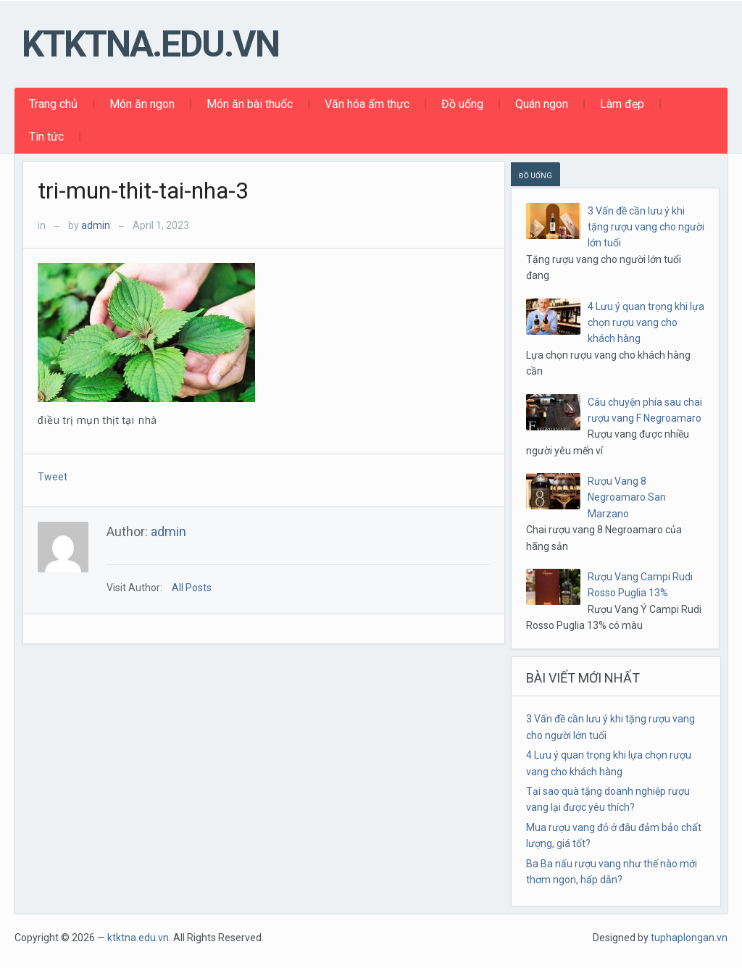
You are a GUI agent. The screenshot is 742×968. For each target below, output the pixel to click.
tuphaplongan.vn (689, 937)
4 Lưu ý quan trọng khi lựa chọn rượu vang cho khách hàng (646, 323)
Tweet (52, 477)
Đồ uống (462, 104)
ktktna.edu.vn (150, 44)
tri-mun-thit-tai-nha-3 (143, 190)
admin (95, 225)
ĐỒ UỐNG (535, 176)
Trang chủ (53, 104)
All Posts (192, 587)
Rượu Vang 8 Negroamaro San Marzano (627, 497)
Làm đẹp (622, 104)
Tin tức (46, 136)
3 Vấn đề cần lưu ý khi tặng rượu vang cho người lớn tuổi (646, 227)
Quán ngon (541, 104)
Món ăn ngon (142, 104)
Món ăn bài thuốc (250, 104)
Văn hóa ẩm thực (367, 104)
